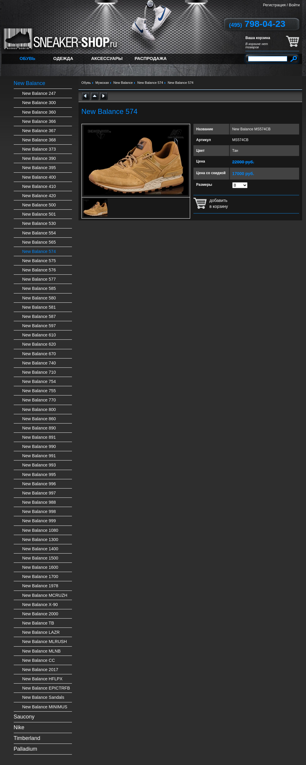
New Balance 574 (39, 251)
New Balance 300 (39, 102)
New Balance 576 (39, 270)
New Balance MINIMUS (44, 706)
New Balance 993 (39, 465)
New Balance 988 (39, 502)
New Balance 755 (39, 390)
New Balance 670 (39, 353)
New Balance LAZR (41, 632)
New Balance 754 (39, 381)
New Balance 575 (39, 260)
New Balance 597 (39, 325)
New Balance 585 (39, 288)
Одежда (63, 58)
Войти (294, 5)
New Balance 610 (39, 335)
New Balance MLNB (41, 651)
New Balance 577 (39, 279)
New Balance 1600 (40, 567)
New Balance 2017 (40, 669)
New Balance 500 (39, 205)
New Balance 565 (39, 242)
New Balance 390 (39, 158)
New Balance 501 (39, 214)
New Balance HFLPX (42, 678)
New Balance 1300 (40, 539)
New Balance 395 (39, 167)
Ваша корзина (257, 38)
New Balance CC (38, 660)
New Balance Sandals (43, 697)
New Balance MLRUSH (44, 641)
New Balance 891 (39, 437)
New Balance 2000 (40, 613)
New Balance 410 (39, 186)
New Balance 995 (39, 474)
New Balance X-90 (40, 604)
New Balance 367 (39, 130)
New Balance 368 (39, 139)
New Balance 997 (39, 493)
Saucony (24, 717)
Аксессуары (106, 58)
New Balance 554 (39, 233)
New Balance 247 (39, 93)
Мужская (102, 82)
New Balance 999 (39, 520)
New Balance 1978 (40, 585)
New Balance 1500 (40, 558)
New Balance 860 (39, 418)
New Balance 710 (39, 372)
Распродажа (151, 58)
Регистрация (274, 5)
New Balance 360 (39, 112)
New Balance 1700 (40, 576)
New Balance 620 (39, 344)
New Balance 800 (39, 409)
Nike (19, 727)
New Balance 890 (39, 428)
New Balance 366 (39, 121)
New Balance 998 (39, 511)
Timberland (27, 738)
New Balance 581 (39, 307)
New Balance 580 (39, 298)
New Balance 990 (39, 446)
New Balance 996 (39, 483)
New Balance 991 (39, 455)
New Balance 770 (39, 400)
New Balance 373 (39, 149)
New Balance (29, 83)
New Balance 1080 (40, 530)
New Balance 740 (39, 363)
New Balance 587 (39, 316)
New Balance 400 (39, 177)
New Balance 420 (39, 195)
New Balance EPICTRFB (46, 688)
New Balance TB (38, 623)
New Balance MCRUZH (44, 595)
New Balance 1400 (40, 548)
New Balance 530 (39, 223)
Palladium (25, 749)
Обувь (28, 58)
